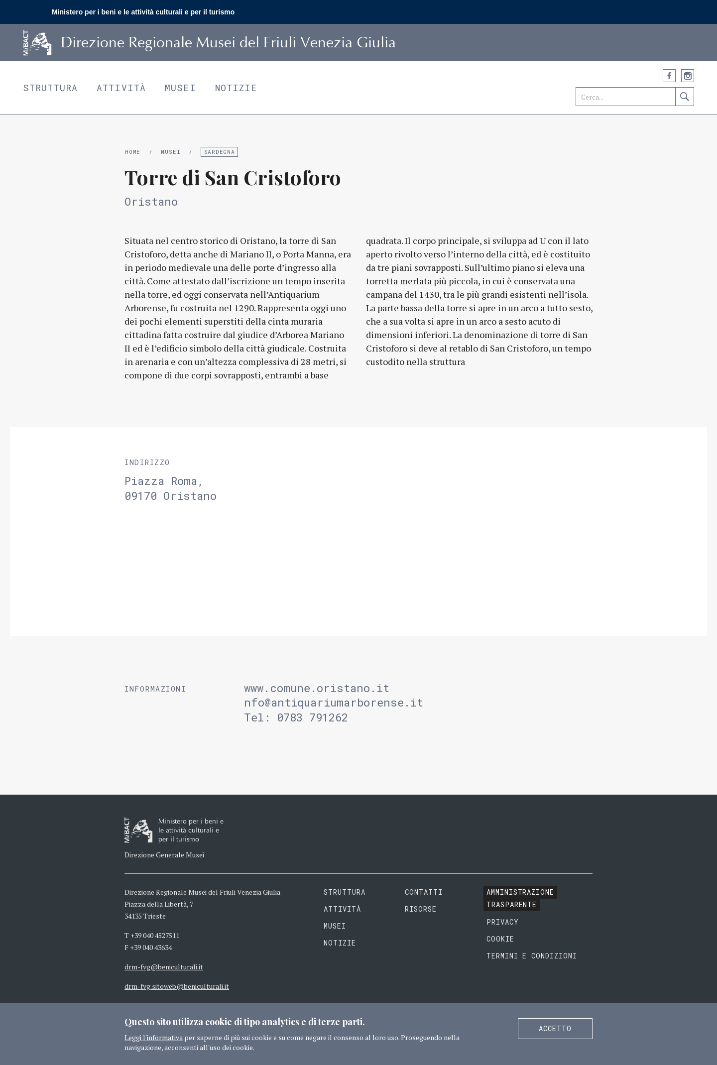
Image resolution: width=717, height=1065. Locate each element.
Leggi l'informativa (153, 1037)
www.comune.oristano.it (320, 688)
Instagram (687, 75)
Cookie (500, 939)
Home (132, 151)
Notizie (236, 88)
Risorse (421, 909)
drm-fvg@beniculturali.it (163, 966)
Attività (121, 88)
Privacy (502, 922)
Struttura (50, 88)
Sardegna (219, 151)
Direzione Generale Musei (164, 854)
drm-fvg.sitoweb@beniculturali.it (176, 986)
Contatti (424, 892)
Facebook (669, 75)
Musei (180, 88)
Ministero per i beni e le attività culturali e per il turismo (143, 12)
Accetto (555, 1028)
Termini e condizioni (532, 955)
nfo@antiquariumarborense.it (333, 702)
